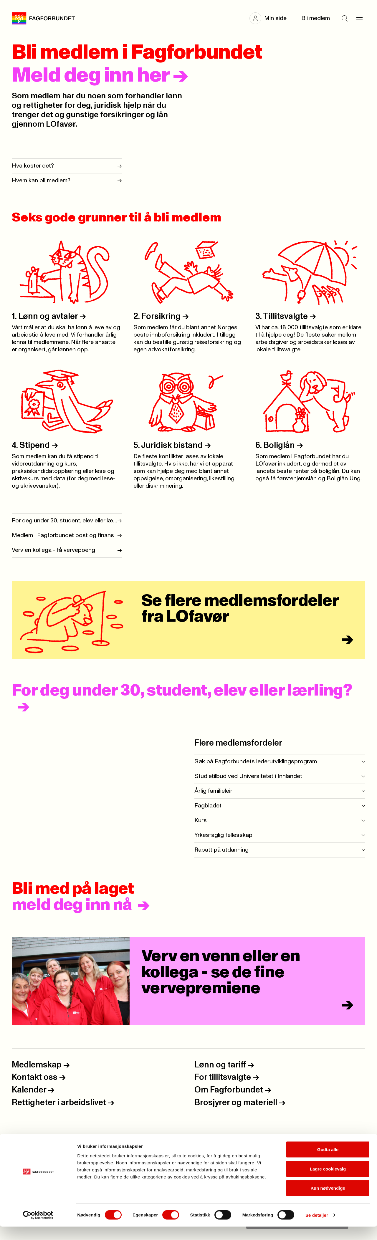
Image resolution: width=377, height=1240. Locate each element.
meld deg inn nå (72, 905)
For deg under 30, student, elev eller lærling (64, 521)
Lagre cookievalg (328, 1182)
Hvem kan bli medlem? (41, 180)
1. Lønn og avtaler (49, 316)
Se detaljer (316, 1228)
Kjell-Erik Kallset (321, 1138)
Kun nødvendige (327, 1201)
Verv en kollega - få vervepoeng (53, 550)
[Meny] (359, 18)
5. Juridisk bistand (172, 445)
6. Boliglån (279, 445)
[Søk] (344, 18)
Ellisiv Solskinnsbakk (313, 1146)
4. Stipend (35, 445)
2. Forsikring (161, 316)
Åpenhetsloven (32, 1146)
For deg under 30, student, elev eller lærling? (182, 691)
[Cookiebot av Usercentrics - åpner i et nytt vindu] (38, 1228)
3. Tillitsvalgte (285, 316)
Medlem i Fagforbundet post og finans (63, 535)
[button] (270, 18)
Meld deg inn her (100, 76)
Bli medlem (315, 18)
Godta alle (328, 1162)
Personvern (28, 1138)
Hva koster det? (33, 166)
